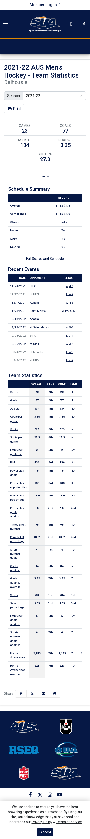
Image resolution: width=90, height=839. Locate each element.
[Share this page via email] (43, 694)
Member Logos (43, 4)
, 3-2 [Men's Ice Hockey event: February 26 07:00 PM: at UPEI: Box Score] (69, 344)
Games (14, 392)
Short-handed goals (15, 554)
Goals (14, 400)
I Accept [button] (45, 832)
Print (14, 108)
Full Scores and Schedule (45, 259)
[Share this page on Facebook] (21, 694)
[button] (54, 694)
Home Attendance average (17, 670)
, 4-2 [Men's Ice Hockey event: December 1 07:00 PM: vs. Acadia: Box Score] (69, 302)
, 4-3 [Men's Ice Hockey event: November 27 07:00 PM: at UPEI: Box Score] (69, 294)
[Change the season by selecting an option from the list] (54, 95)
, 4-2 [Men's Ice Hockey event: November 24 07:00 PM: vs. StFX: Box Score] (69, 286)
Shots (14, 429)
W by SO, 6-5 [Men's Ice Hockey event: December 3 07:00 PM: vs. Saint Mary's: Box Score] (69, 310)
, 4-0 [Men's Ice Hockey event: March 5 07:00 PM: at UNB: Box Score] (69, 360)
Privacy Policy (42, 822)
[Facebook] (30, 795)
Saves (14, 595)
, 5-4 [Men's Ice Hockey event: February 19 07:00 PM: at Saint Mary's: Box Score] (69, 327)
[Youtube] (60, 795)
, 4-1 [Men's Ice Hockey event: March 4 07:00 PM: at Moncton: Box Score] (69, 352)
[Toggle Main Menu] (5, 23)
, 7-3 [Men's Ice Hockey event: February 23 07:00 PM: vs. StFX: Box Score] (69, 335)
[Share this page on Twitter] (32, 694)
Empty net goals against (16, 620)
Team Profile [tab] (35, 176)
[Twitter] (40, 795)
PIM (12, 462)
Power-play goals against (17, 512)
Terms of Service (69, 822)
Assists (14, 408)
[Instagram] (50, 795)
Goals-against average (15, 582)
